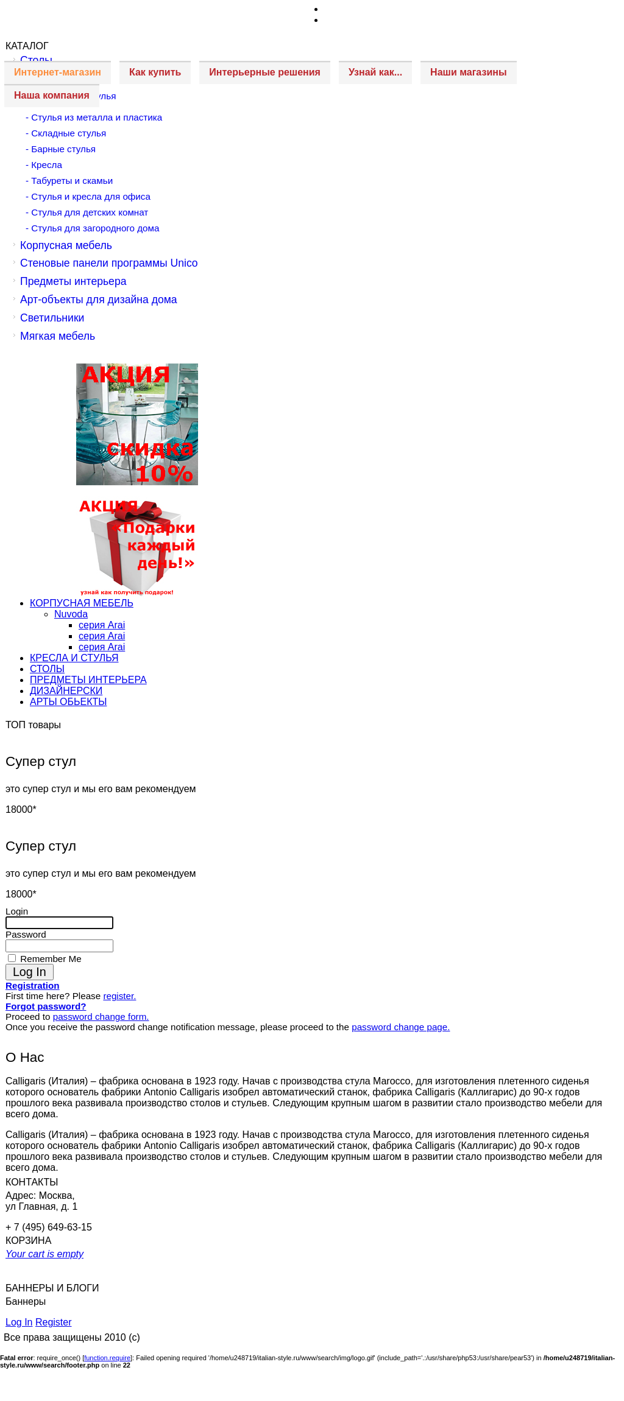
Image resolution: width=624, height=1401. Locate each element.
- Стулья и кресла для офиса (88, 196)
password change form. (101, 1016)
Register (53, 1322)
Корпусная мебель (66, 245)
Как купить (155, 72)
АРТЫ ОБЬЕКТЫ (68, 702)
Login (16, 911)
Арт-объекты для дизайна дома (98, 299)
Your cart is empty (44, 1254)
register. (119, 996)
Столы (36, 60)
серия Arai (102, 625)
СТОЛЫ (47, 669)
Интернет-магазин (57, 72)
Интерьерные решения (265, 72)
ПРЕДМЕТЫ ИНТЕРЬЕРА (88, 680)
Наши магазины (468, 72)
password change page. (401, 1027)
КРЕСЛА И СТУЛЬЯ (74, 658)
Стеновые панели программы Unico (109, 263)
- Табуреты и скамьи (69, 180)
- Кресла (44, 165)
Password (25, 934)
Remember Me (50, 958)
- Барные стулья (61, 149)
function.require (107, 1357)
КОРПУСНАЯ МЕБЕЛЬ (81, 603)
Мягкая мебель (57, 336)
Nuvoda (71, 614)
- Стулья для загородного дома (92, 228)
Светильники (52, 318)
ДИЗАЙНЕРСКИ (66, 691)
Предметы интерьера (73, 281)
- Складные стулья (66, 133)
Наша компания (52, 95)
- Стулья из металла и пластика (94, 117)
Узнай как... (375, 72)
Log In (18, 1322)
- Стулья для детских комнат (87, 212)
